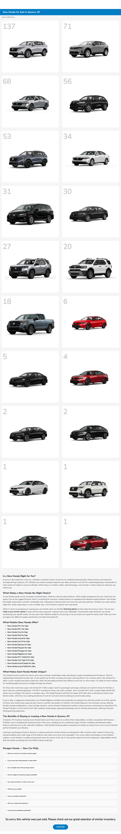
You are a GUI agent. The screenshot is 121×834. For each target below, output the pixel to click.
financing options (70, 609)
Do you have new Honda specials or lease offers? (22, 760)
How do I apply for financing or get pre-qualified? (22, 775)
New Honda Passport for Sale (19, 648)
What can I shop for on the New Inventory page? (21, 753)
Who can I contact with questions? (17, 803)
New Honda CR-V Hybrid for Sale (20, 657)
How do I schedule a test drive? (16, 796)
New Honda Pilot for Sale (17, 635)
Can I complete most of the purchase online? (20, 768)
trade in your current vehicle (14, 612)
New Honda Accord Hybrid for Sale (21, 666)
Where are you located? (14, 789)
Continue (60, 827)
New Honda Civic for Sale (17, 632)
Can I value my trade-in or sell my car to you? (20, 782)
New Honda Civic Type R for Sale (20, 660)
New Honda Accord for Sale (18, 638)
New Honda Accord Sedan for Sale (21, 663)
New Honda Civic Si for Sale (18, 641)
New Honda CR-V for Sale (17, 626)
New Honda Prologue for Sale (19, 651)
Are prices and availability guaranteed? (18, 810)
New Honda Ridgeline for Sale (19, 654)
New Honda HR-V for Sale (17, 629)
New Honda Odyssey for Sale (19, 644)
